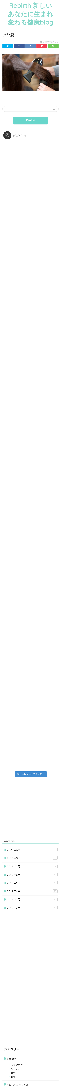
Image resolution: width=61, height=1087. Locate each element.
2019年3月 (32, 899)
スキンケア (17, 1064)
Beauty (11, 1059)
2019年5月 (32, 883)
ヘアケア (15, 1068)
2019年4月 (32, 891)
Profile (30, 120)
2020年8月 (32, 850)
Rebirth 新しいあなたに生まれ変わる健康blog (30, 14)
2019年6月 (32, 875)
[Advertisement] (30, 1010)
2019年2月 (32, 908)
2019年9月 (32, 858)
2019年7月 (32, 866)
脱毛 (13, 1076)
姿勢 (13, 1072)
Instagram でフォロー (30, 774)
